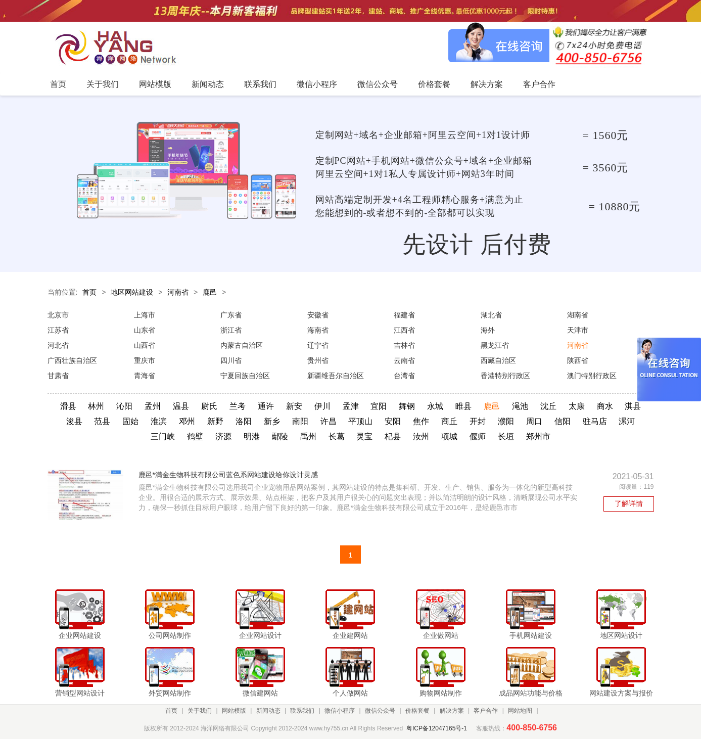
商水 (605, 406)
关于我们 (200, 710)
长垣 (506, 436)
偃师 (478, 436)
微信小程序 (339, 710)
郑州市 (538, 436)
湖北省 (491, 315)
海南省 (318, 330)
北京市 (58, 315)
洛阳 (244, 421)
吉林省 (404, 345)
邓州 (187, 421)
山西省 (144, 345)
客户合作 (486, 710)
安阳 (393, 421)
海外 (488, 330)
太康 (577, 406)
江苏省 (58, 330)
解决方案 (452, 710)
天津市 (577, 330)
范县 (102, 421)
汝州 (421, 436)
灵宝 (364, 436)
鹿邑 (210, 292)
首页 (89, 292)
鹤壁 (195, 436)
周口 (534, 421)
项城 (449, 436)
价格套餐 (417, 710)
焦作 (421, 421)
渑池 (520, 406)
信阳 (562, 421)
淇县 (633, 406)
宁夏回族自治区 (245, 376)
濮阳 (506, 421)
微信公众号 (380, 710)
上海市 (144, 315)
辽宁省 (318, 345)
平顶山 (360, 421)
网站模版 (234, 710)
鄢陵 (280, 436)
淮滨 (159, 421)
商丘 (449, 421)
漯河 (627, 421)
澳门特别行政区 (592, 376)
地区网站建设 (132, 292)
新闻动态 (268, 710)
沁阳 (124, 406)
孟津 (351, 406)
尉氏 (209, 406)
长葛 (337, 436)
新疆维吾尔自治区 (335, 376)
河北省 (58, 345)
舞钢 (407, 406)
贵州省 (318, 360)
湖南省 (577, 315)
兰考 (237, 406)
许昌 (328, 421)
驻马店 (595, 421)
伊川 (322, 406)
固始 (130, 421)
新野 (215, 421)
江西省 (404, 330)
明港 (252, 436)
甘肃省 (58, 376)
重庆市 (144, 360)
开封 (478, 421)
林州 (96, 406)
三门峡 (163, 436)
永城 (435, 406)
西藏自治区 (498, 360)
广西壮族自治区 (72, 360)
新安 (294, 406)
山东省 (144, 330)
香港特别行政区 (505, 376)
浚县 (74, 421)
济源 (223, 436)
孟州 (153, 406)
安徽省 (318, 315)
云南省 (404, 360)
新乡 (272, 421)
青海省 (144, 376)
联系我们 (302, 710)
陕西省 (577, 360)
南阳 (300, 421)
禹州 (308, 436)
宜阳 (378, 406)
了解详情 (629, 503)
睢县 (463, 406)
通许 (266, 406)
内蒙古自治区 (241, 345)
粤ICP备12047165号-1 (436, 728)
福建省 (404, 315)
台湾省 (404, 376)
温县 (181, 406)
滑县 (68, 406)
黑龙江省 (495, 345)
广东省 (231, 315)
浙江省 (231, 330)
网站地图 (520, 710)
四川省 (231, 360)
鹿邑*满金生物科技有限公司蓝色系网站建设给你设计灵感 (228, 475)
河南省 (178, 292)
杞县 (393, 436)
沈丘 (548, 406)
